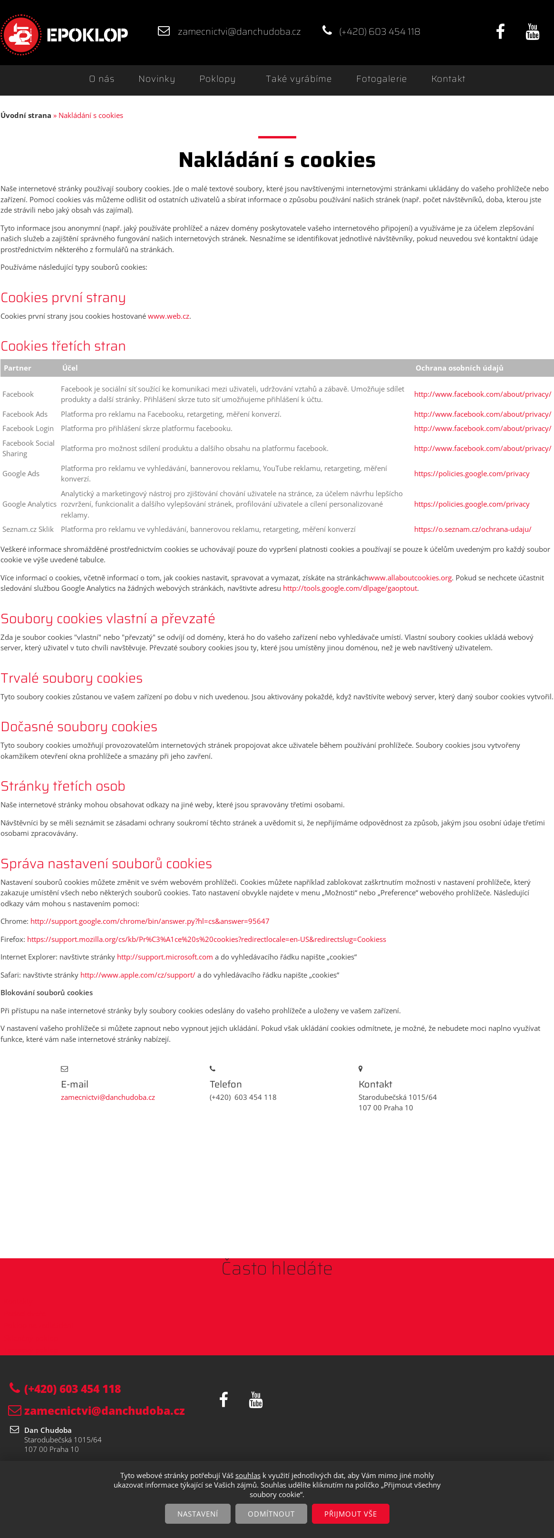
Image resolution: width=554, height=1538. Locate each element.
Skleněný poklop (31, 1337)
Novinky (156, 79)
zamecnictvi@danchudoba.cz (239, 31)
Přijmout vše (350, 1513)
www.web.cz (168, 316)
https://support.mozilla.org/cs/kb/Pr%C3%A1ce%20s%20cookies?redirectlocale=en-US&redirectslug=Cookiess (205, 939)
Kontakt (448, 79)
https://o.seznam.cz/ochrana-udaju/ (473, 529)
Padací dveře (25, 1313)
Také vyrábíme (299, 79)
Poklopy (217, 79)
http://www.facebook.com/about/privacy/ (483, 394)
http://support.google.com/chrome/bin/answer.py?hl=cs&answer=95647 (150, 921)
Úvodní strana (25, 115)
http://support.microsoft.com (165, 956)
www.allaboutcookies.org (410, 577)
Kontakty (18, 1301)
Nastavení (197, 1513)
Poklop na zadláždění (38, 1325)
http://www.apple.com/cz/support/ (137, 975)
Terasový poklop (31, 1349)
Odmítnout (271, 1513)
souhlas (248, 1475)
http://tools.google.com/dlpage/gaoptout (350, 588)
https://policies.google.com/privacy (472, 473)
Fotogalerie (382, 79)
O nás (102, 79)
